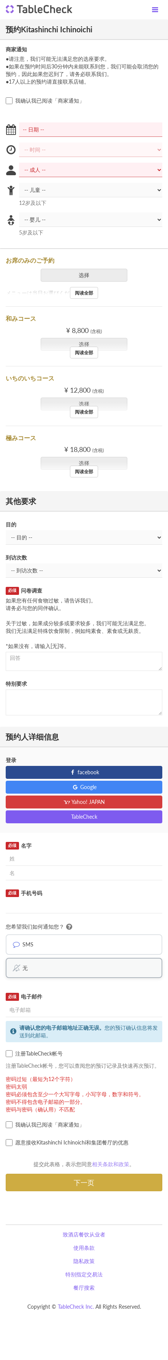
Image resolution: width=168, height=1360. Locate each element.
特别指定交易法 (84, 1274)
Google (84, 787)
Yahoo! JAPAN (84, 802)
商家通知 (16, 49)
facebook (84, 772)
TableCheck (84, 816)
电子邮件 (24, 996)
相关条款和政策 (110, 1164)
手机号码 (24, 893)
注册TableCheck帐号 (34, 1053)
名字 (19, 846)
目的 (11, 524)
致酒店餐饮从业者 (84, 1234)
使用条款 (84, 1247)
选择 (86, 275)
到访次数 (16, 557)
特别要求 (16, 683)
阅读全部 (84, 293)
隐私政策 (84, 1261)
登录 (11, 760)
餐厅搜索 (84, 1287)
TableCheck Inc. (76, 1306)
